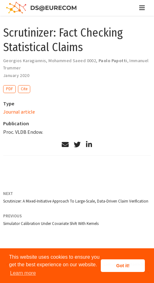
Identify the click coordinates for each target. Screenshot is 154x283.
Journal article (19, 112)
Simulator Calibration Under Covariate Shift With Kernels (51, 223)
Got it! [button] (122, 265)
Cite (24, 88)
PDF (9, 88)
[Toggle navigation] (142, 8)
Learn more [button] (23, 273)
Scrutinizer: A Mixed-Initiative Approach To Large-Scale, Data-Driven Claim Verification (75, 201)
